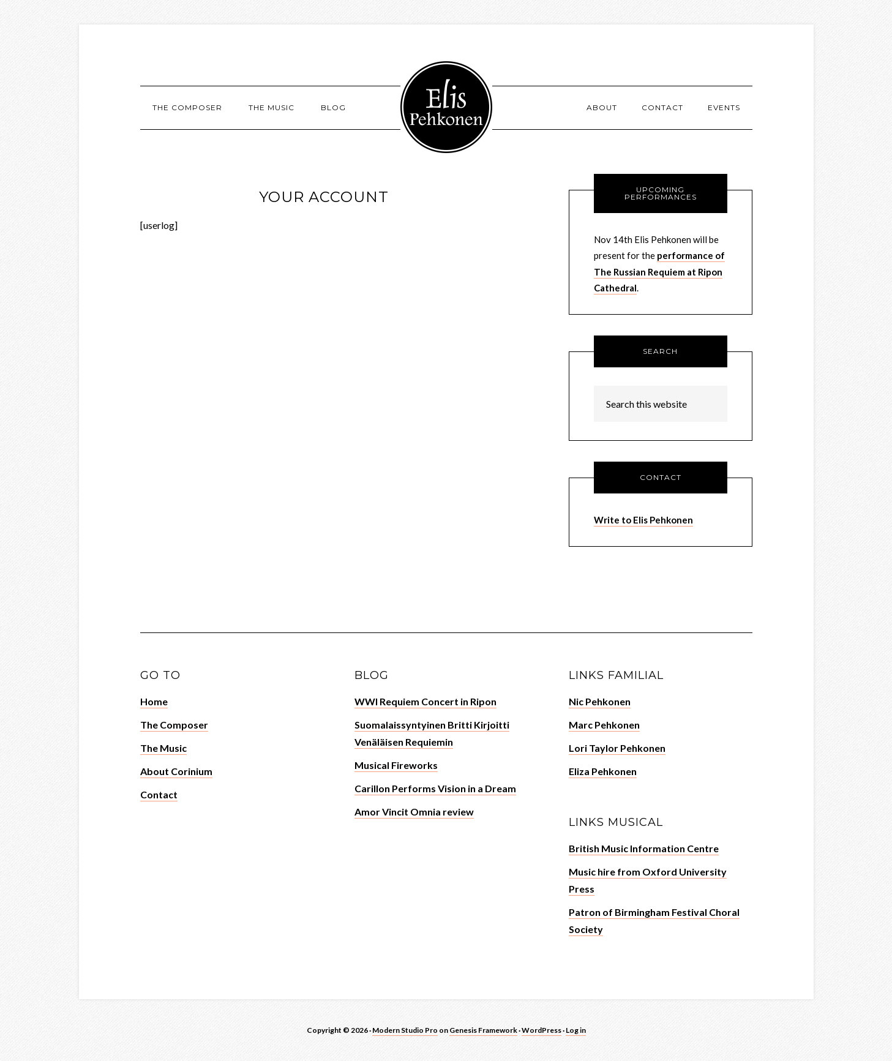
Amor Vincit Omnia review (414, 811)
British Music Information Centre (644, 848)
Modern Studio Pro (405, 1030)
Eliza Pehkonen (603, 771)
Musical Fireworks (396, 765)
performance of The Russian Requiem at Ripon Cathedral (659, 271)
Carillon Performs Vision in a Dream (435, 788)
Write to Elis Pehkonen (643, 519)
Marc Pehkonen (604, 724)
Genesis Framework (483, 1030)
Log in (576, 1030)
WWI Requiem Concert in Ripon (425, 701)
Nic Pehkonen (600, 701)
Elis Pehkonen (446, 107)
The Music (163, 748)
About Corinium (176, 771)
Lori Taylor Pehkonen (617, 748)
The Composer (174, 724)
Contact (159, 794)
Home (154, 701)
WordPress (541, 1030)
